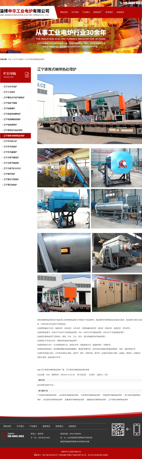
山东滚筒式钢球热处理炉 (69, 395)
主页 (9, 59)
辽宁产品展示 (19, 59)
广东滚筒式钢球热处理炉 (47, 395)
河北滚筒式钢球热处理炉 (53, 400)
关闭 (92, 375)
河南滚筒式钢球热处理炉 (112, 395)
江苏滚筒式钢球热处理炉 (90, 395)
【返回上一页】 (102, 375)
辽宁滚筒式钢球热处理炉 (35, 59)
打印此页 (81, 375)
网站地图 (63, 455)
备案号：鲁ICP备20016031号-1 (46, 455)
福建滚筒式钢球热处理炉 (96, 400)
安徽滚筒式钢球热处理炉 (74, 400)
